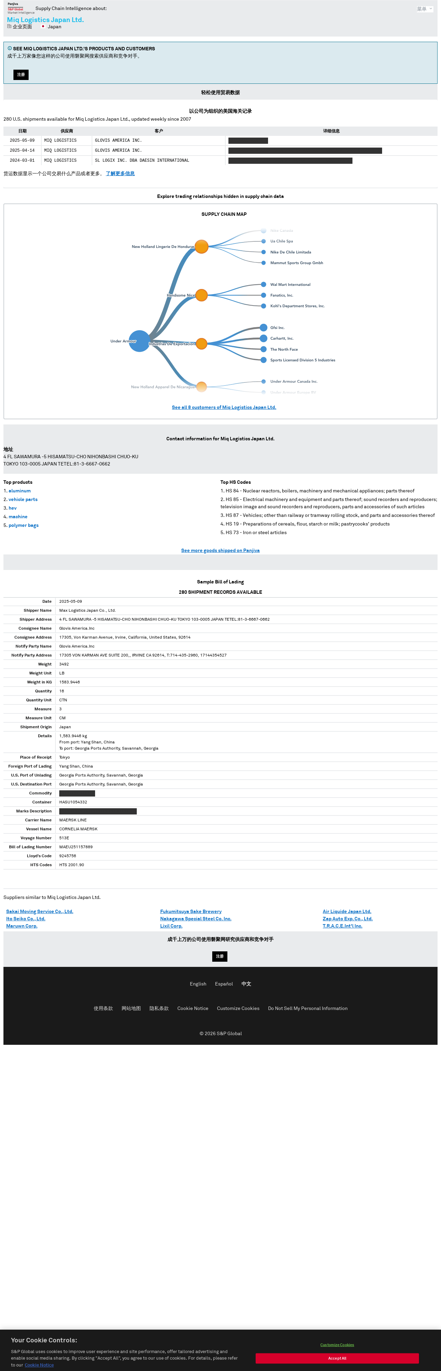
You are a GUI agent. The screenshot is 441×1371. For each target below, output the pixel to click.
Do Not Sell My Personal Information (308, 1008)
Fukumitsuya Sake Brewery (191, 911)
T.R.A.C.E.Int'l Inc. (342, 926)
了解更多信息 (120, 173)
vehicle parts (23, 499)
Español (224, 984)
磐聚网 (21, 8)
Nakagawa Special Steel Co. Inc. (196, 919)
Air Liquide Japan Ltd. (347, 911)
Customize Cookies (238, 1008)
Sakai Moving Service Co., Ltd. (39, 911)
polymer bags (24, 525)
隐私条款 (159, 1008)
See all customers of (224, 407)
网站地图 (131, 1008)
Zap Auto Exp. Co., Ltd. (348, 919)
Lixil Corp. (171, 926)
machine (18, 516)
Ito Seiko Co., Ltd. (25, 919)
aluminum (20, 491)
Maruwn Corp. (22, 926)
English (198, 984)
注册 (21, 75)
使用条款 (103, 1008)
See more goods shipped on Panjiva (220, 550)
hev (13, 508)
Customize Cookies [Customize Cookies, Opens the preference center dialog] (337, 1351)
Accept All (337, 1365)
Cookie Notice (192, 1008)
